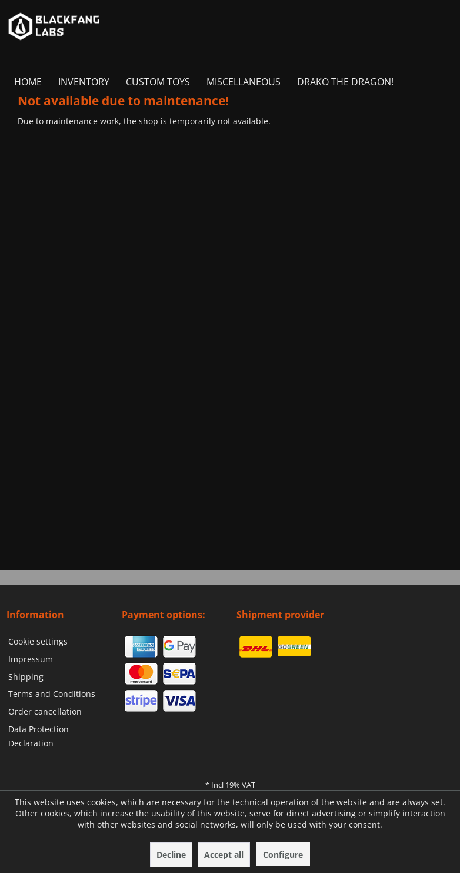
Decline (171, 854)
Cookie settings (38, 641)
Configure (283, 854)
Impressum (30, 659)
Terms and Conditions (51, 693)
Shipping (26, 676)
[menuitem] (28, 82)
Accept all (224, 854)
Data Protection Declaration (38, 736)
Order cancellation (45, 711)
